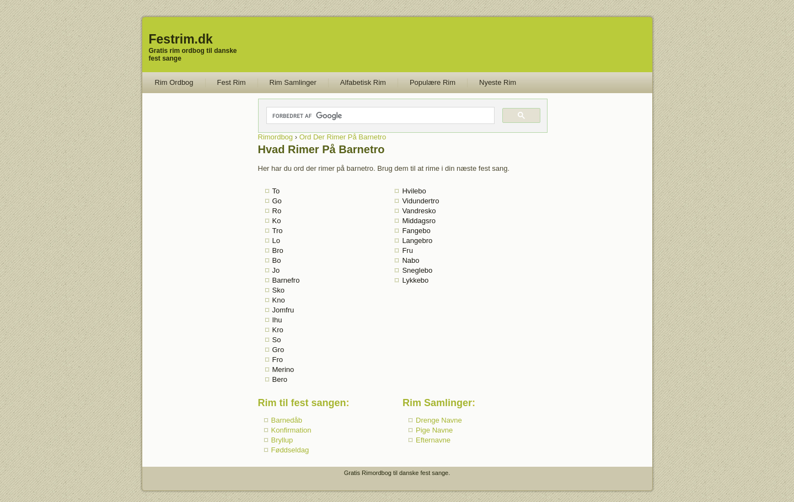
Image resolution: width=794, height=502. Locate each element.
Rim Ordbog (174, 82)
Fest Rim (231, 82)
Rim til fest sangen (302, 402)
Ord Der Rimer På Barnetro (343, 137)
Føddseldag (290, 450)
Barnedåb (286, 420)
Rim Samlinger (293, 82)
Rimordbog (275, 137)
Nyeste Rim (497, 82)
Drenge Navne (439, 420)
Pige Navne (434, 430)
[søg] (379, 116)
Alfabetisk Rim (363, 82)
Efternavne (433, 440)
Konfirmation (291, 430)
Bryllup (282, 440)
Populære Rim (432, 82)
